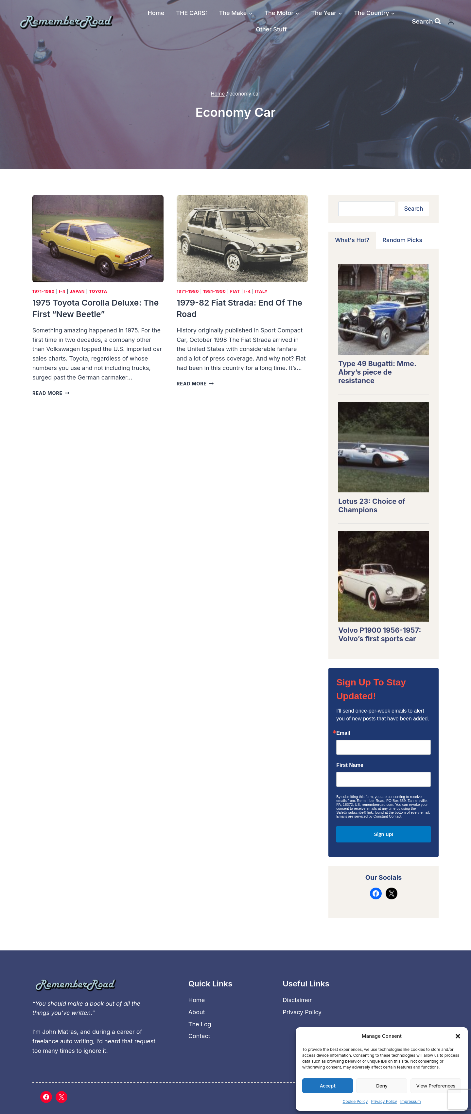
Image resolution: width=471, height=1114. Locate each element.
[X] (61, 1097)
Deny (381, 1086)
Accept (328, 1086)
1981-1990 (214, 291)
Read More (50, 393)
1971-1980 (43, 291)
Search (413, 208)
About (196, 1012)
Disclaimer (297, 1000)
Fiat (235, 291)
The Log (199, 1024)
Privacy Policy (384, 1101)
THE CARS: (191, 12)
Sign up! (383, 834)
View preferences (435, 1086)
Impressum (410, 1101)
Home (156, 12)
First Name (349, 765)
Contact (199, 1036)
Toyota (98, 291)
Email (343, 733)
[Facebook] (46, 1097)
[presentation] (98, 238)
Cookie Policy (355, 1101)
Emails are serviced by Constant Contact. (369, 816)
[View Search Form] (426, 21)
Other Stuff (271, 29)
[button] (458, 1036)
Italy (261, 291)
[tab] (352, 240)
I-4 (62, 291)
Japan (77, 291)
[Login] (451, 21)
